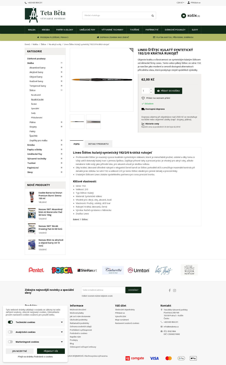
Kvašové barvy (36, 81)
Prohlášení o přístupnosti (81, 330)
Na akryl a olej (37, 99)
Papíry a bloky (64, 29)
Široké (34, 104)
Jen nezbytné (19, 351)
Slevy (195, 29)
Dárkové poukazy (175, 29)
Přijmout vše (51, 351)
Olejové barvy (36, 76)
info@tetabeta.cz (171, 326)
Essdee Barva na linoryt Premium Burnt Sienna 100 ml (50, 195)
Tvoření (134, 29)
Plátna (32, 122)
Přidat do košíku (168, 90)
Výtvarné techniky (112, 29)
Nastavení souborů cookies (127, 323)
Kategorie (34, 51)
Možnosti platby (77, 313)
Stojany (33, 126)
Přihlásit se (120, 313)
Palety (32, 131)
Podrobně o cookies (78, 333)
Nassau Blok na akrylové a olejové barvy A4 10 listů (51, 243)
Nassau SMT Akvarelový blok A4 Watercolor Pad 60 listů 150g (51, 212)
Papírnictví (152, 29)
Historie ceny (150, 123)
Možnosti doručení (78, 309)
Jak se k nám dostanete (80, 316)
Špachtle (33, 135)
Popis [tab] (77, 144)
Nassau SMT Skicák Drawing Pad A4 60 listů (50, 227)
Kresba (46, 29)
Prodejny (74, 340)
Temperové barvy (38, 85)
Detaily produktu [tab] (98, 144)
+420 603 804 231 (35, 2)
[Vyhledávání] (119, 15)
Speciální (35, 108)
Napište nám (75, 336)
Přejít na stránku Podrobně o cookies (35, 356)
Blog (72, 343)
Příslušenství (36, 117)
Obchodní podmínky (78, 319)
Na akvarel (36, 95)
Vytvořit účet (120, 316)
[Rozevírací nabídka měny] (181, 2)
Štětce (32, 90)
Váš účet (120, 305)
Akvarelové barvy (37, 67)
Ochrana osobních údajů (81, 326)
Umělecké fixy (87, 29)
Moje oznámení (122, 319)
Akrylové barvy (36, 72)
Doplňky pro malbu (38, 140)
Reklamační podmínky (79, 323)
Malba (31, 29)
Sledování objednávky (125, 309)
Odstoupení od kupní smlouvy (83, 347)
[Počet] (145, 91)
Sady (33, 113)
